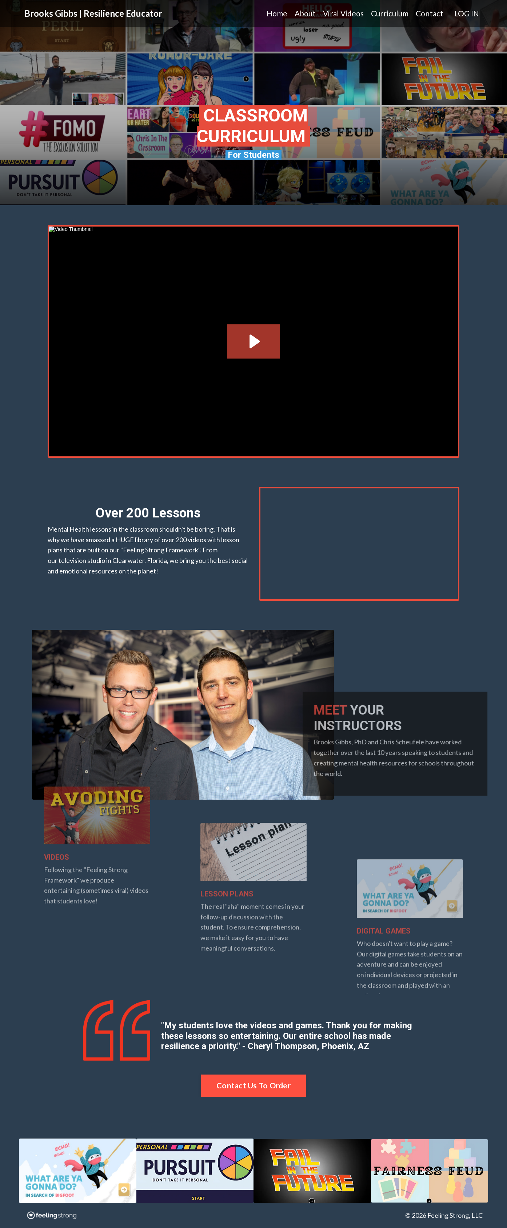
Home (277, 13)
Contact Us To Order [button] (253, 1085)
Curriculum (389, 13)
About (305, 13)
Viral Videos (343, 13)
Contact (429, 13)
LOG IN (466, 13)
